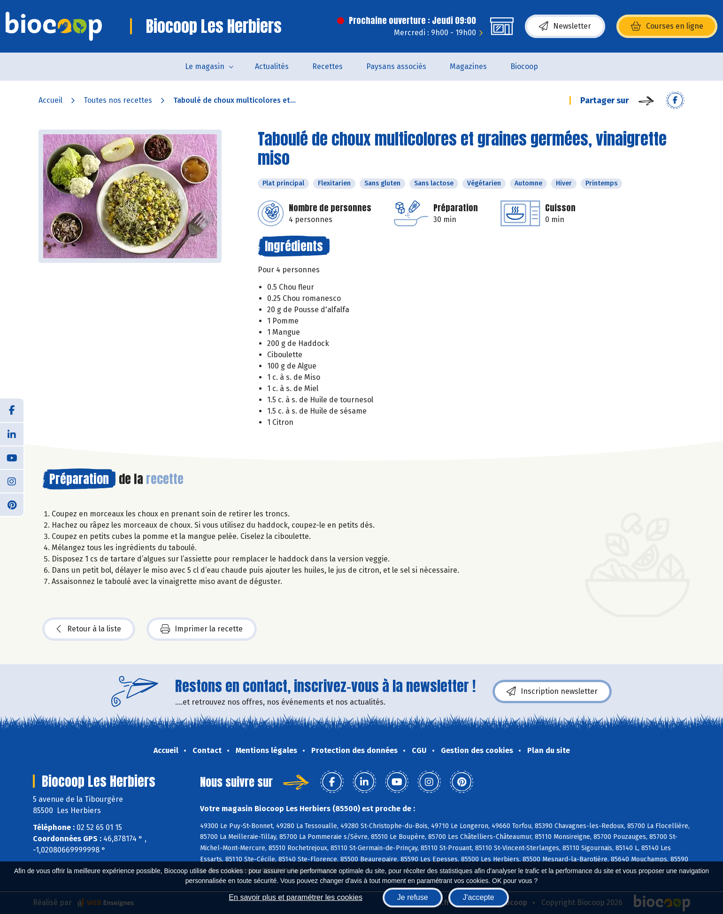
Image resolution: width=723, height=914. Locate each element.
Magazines (468, 66)
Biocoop (524, 66)
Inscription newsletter (552, 691)
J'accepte (478, 897)
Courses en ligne (667, 26)
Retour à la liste (88, 629)
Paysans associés (396, 66)
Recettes (327, 66)
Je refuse (412, 897)
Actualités (272, 66)
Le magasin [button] (204, 66)
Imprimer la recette (202, 629)
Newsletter (565, 26)
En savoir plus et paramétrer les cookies (295, 897)
